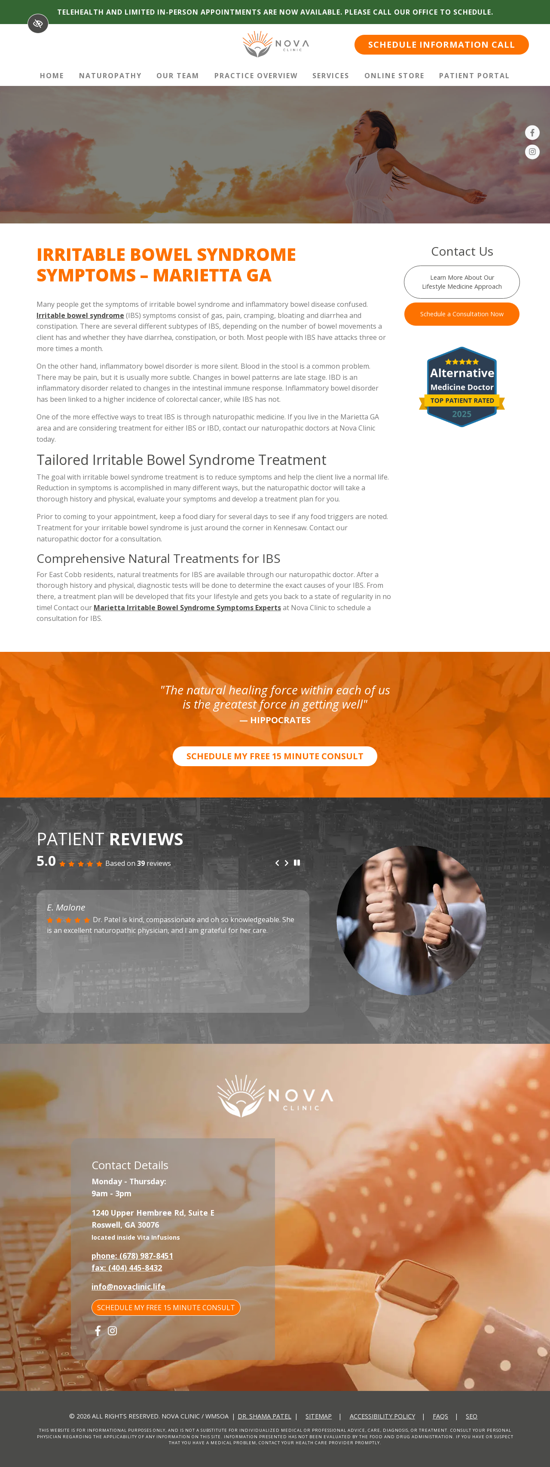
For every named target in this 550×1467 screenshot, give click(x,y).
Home (52, 75)
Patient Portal (474, 75)
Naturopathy (110, 75)
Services (330, 75)
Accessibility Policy (382, 1416)
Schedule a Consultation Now (462, 314)
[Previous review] (277, 863)
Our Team (177, 75)
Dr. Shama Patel (264, 1416)
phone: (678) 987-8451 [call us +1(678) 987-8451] (132, 1255)
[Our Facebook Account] (532, 134)
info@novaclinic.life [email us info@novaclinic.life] (128, 1286)
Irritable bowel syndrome (80, 315)
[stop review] (296, 863)
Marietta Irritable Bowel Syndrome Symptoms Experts (187, 607)
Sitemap (319, 1416)
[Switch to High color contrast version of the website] (38, 24)
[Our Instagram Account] (532, 153)
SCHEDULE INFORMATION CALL (441, 44)
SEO (471, 1416)
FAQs (440, 1416)
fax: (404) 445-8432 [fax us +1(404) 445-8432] (127, 1267)
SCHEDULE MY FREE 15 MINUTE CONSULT (275, 756)
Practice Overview (256, 75)
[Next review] (286, 863)
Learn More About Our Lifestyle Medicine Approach (462, 282)
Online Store (394, 75)
